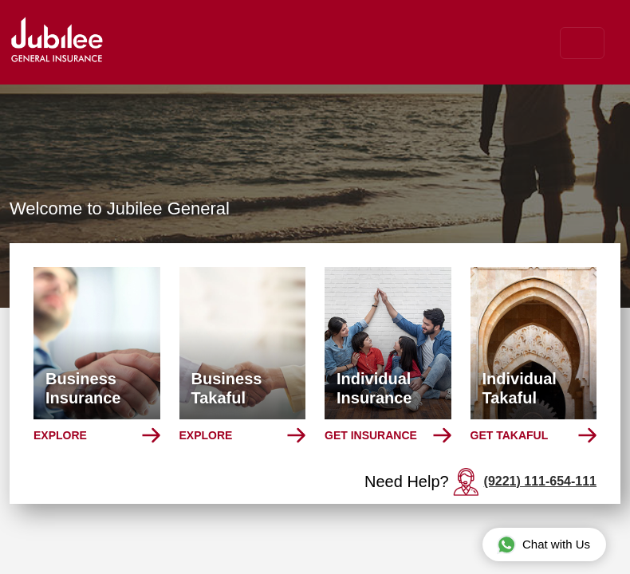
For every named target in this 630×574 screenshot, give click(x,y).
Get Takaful (510, 435)
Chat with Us (543, 544)
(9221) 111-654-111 (540, 481)
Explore (60, 435)
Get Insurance (371, 435)
